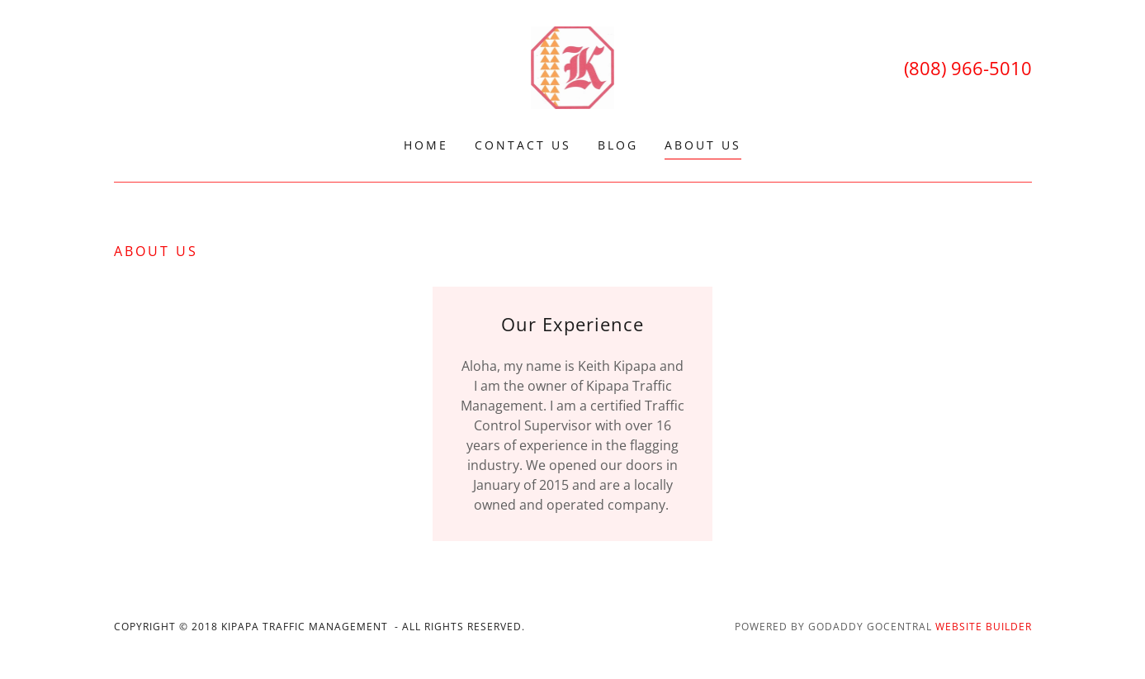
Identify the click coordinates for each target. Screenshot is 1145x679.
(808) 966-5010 (968, 67)
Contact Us (523, 145)
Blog (618, 145)
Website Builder (983, 627)
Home (426, 145)
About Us (703, 145)
